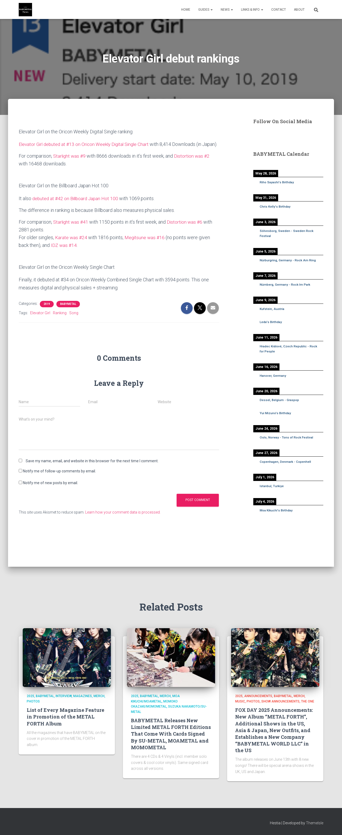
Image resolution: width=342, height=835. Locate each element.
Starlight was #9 (70, 163)
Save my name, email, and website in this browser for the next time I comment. (92, 469)
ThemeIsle (314, 823)
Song (73, 321)
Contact (278, 9)
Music (240, 701)
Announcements (258, 696)
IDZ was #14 (64, 253)
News (227, 9)
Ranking (60, 321)
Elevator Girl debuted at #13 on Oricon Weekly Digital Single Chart (86, 144)
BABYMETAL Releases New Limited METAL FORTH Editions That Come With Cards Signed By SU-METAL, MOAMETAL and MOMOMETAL (171, 734)
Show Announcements (280, 701)
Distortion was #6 (186, 229)
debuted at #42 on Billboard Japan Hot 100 (76, 206)
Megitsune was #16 (145, 245)
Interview (64, 696)
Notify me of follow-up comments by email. (59, 479)
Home (185, 9)
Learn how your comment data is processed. (123, 520)
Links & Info (252, 9)
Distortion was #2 (193, 163)
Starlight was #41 (71, 229)
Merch (99, 696)
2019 (47, 311)
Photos (33, 701)
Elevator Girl (40, 321)
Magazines (82, 696)
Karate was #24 (71, 245)
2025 (30, 696)
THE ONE (307, 701)
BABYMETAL (68, 311)
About (299, 9)
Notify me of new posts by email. (50, 490)
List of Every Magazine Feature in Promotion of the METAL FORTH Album (65, 717)
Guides (205, 9)
